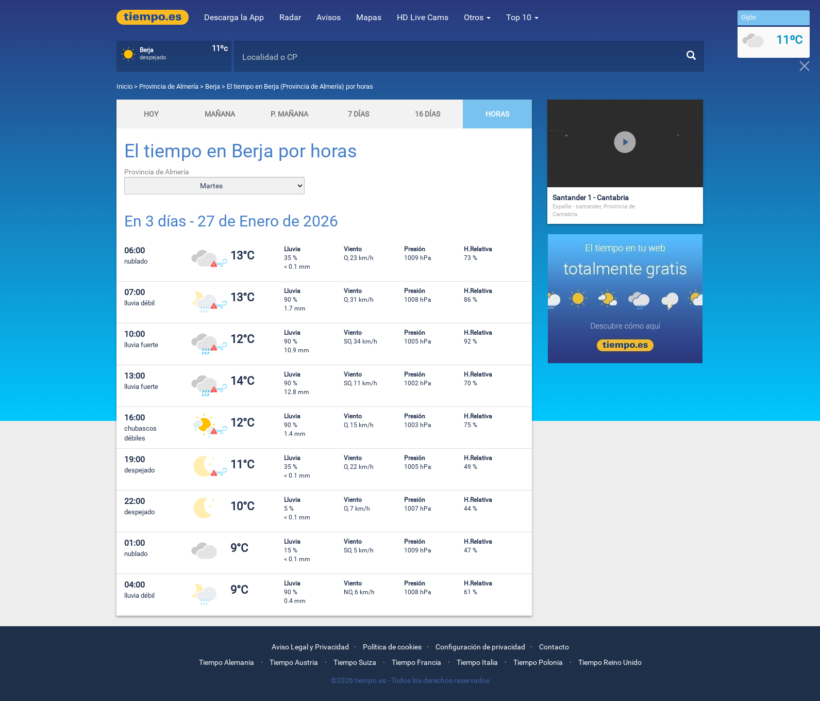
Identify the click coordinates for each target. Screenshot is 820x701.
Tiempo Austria (294, 662)
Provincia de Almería (169, 86)
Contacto (554, 647)
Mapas (368, 17)
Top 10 (522, 17)
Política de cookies (392, 647)
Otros (477, 17)
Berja (212, 86)
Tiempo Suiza (354, 662)
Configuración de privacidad (480, 647)
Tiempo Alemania (226, 662)
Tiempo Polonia (538, 662)
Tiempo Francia (416, 662)
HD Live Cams (422, 17)
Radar (290, 17)
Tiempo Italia (477, 662)
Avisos (328, 17)
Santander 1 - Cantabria (591, 197)
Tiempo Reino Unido (610, 662)
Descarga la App (234, 17)
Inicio (124, 86)
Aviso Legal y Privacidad (310, 647)
